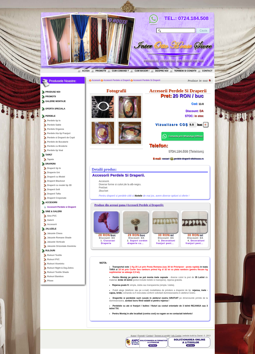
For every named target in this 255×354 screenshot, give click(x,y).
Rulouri (50, 250)
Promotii (141, 336)
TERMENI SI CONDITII (185, 71)
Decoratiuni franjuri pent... (165, 242)
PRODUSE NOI (52, 92)
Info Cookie (176, 336)
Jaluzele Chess (54, 233)
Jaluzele (50, 229)
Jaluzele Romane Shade (59, 237)
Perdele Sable (54, 125)
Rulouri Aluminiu (55, 263)
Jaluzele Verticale (56, 242)
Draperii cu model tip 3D (59, 185)
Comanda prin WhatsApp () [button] (182, 136)
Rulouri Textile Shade (58, 272)
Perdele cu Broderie (57, 146)
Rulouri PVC (53, 259)
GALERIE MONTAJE (55, 101)
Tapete (50, 159)
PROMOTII (101, 71)
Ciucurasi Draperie (108, 242)
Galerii (50, 220)
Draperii (50, 164)
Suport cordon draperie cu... (138, 242)
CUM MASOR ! (142, 71)
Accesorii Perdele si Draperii (61, 207)
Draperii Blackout (56, 181)
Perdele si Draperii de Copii (61, 137)
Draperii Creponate (56, 198)
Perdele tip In (53, 120)
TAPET (48, 155)
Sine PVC (52, 216)
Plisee (50, 280)
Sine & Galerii (53, 211)
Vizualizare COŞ (171, 124)
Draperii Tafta (54, 193)
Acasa (133, 336)
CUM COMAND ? (120, 71)
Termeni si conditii (162, 336)
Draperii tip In (54, 168)
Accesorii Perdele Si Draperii (146, 80)
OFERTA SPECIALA (55, 108)
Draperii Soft (53, 189)
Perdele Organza (55, 129)
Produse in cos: (197, 80)
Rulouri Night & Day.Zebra (60, 268)
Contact (149, 336)
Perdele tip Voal (55, 150)
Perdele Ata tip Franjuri (59, 133)
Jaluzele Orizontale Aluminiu (61, 246)
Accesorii (51, 202)
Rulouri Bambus (55, 276)
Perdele (50, 116)
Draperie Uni (53, 172)
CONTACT (207, 71)
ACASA (86, 71)
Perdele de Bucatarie (57, 142)
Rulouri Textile (54, 255)
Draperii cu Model (56, 176)
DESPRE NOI (161, 71)
